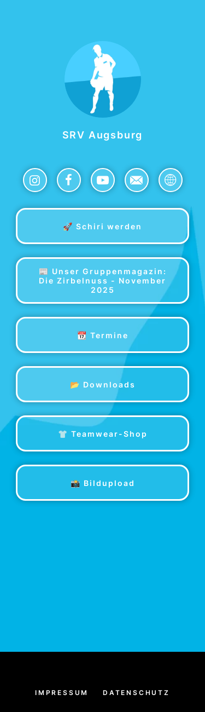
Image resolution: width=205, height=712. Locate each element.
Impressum (62, 692)
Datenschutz (136, 692)
